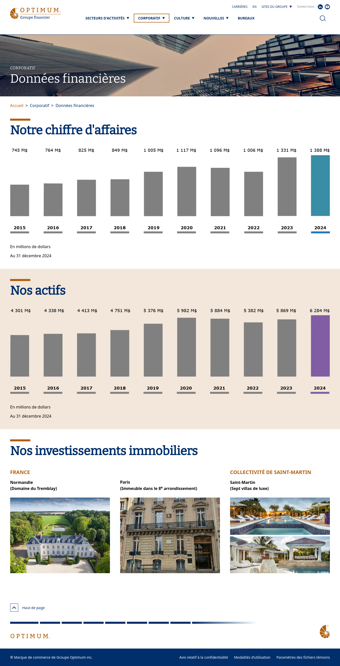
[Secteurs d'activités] (107, 18)
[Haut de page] (14, 608)
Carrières (239, 7)
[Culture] (184, 18)
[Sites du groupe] (277, 7)
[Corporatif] (152, 18)
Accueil (17, 105)
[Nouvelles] (216, 18)
